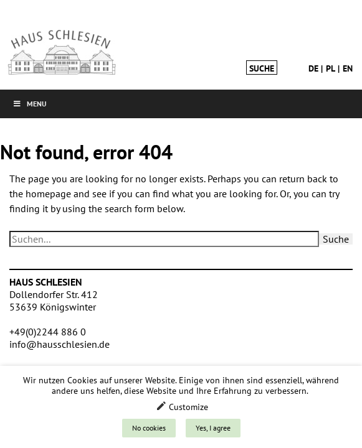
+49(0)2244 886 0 (47, 331)
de (313, 68)
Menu (29, 103)
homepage (48, 193)
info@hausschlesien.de (59, 344)
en (348, 68)
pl (330, 68)
